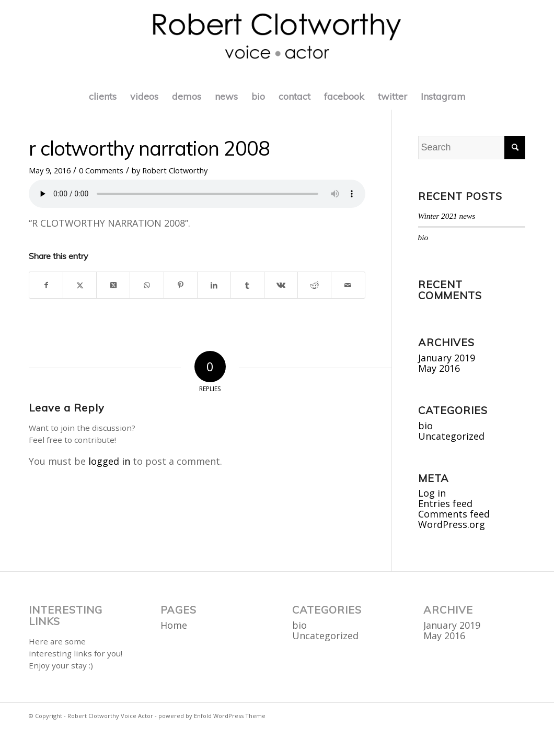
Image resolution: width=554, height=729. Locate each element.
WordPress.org (451, 524)
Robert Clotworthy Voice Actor (110, 716)
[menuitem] (102, 97)
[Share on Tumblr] (247, 285)
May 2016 (439, 368)
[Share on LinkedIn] (214, 285)
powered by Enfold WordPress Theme (212, 716)
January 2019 (446, 357)
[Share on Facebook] (46, 285)
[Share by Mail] (347, 285)
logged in (109, 461)
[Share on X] (79, 285)
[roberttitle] (277, 42)
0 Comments (101, 170)
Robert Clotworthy (174, 170)
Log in (432, 493)
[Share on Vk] (280, 285)
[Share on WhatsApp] (146, 285)
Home (173, 625)
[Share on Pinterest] (180, 285)
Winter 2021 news (447, 215)
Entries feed (445, 503)
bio (423, 237)
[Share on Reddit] (314, 285)
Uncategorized (451, 436)
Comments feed (454, 514)
